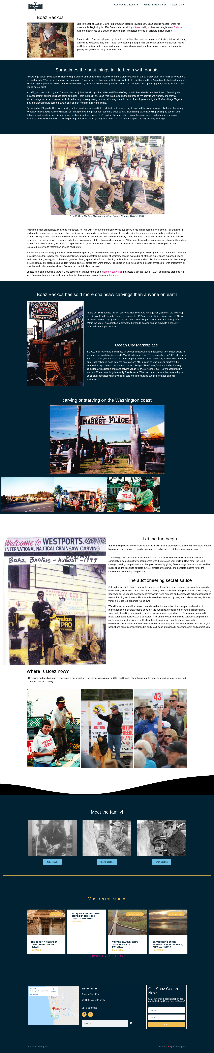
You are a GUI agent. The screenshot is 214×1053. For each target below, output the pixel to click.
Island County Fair (112, 272)
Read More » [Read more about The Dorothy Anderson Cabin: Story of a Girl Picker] (37, 950)
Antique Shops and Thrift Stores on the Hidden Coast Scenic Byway (86, 916)
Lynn (147, 27)
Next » (122, 956)
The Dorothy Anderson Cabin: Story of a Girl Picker (44, 944)
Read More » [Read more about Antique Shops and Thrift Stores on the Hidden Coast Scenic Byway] (78, 921)
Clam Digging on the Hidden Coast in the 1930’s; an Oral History (168, 944)
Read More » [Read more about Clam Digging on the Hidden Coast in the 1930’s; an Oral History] (159, 950)
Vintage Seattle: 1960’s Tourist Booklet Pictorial (125, 944)
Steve (137, 27)
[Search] (131, 1023)
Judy (176, 27)
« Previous (94, 956)
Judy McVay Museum (126, 4)
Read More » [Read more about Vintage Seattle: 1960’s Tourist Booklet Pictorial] (118, 950)
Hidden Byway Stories (155, 4)
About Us (178, 4)
